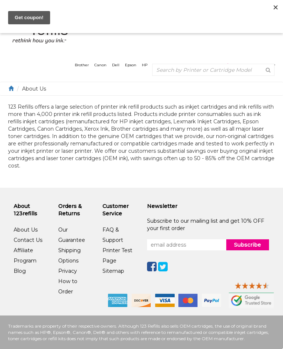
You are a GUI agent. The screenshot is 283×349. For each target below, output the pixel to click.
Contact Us (28, 240)
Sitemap (113, 271)
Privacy (67, 271)
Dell (115, 65)
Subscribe (247, 245)
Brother (82, 65)
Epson (130, 65)
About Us (26, 229)
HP (144, 65)
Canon (100, 65)
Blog (20, 271)
